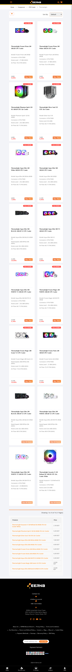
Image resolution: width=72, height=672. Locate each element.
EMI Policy (52, 633)
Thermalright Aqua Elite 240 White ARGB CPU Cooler (20, 169)
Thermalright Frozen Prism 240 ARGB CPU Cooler (21, 47)
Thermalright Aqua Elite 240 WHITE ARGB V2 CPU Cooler (49, 412)
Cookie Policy (59, 630)
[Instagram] (34, 619)
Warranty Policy (42, 633)
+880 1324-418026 (36, 604)
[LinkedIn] (40, 619)
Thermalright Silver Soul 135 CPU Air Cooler (48, 108)
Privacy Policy (40, 627)
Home (12, 7)
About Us (15, 627)
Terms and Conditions (52, 627)
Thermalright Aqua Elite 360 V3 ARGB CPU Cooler (49, 230)
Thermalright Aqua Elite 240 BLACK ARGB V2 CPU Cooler (21, 412)
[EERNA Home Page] (36, 2)
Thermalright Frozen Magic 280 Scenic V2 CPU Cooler (21, 352)
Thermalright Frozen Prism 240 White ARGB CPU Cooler (49, 47)
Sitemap (32, 633)
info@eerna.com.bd (36, 599)
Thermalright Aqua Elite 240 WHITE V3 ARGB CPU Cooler (21, 473)
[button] (58, 2)
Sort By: (45, 14)
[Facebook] (30, 619)
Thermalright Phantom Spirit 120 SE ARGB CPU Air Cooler (21, 108)
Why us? (50, 630)
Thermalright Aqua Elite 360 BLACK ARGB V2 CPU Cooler (21, 230)
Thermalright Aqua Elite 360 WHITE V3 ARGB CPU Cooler (21, 291)
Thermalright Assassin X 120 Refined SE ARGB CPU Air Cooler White (48, 474)
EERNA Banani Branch (27, 627)
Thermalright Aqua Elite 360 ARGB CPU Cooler (48, 169)
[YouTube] (37, 619)
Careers (39, 630)
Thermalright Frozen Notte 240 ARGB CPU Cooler (49, 352)
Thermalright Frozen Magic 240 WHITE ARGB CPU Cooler (49, 291)
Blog (45, 630)
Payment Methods (22, 633)
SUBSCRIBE (43, 641)
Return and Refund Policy (27, 630)
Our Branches (13, 630)
